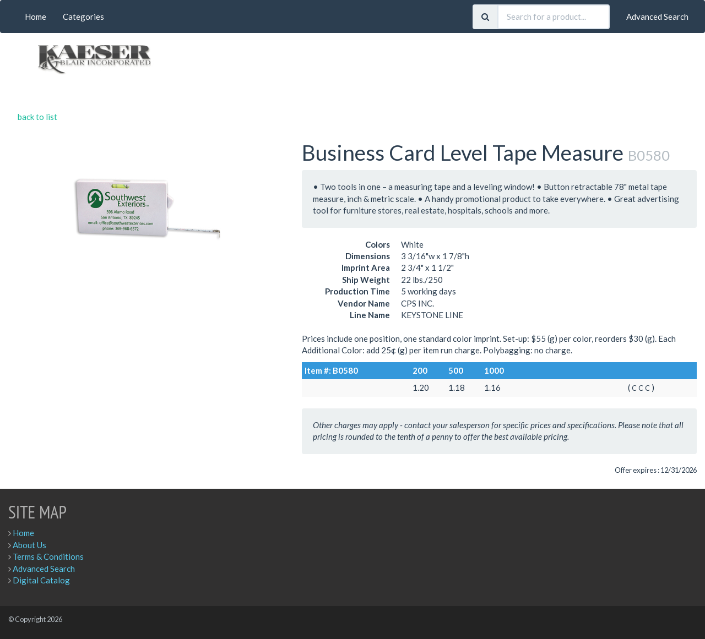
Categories (83, 16)
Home (35, 16)
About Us (29, 545)
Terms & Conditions (48, 556)
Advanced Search (657, 16)
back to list (37, 117)
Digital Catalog (41, 580)
